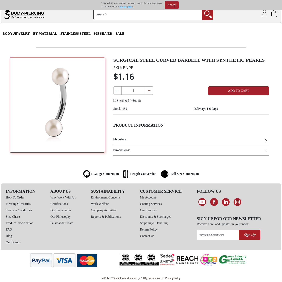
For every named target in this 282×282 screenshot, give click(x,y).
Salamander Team (61, 223)
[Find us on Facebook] (214, 202)
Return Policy (149, 229)
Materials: (120, 139)
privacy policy (126, 6)
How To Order (15, 197)
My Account (148, 197)
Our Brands (13, 242)
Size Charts (13, 216)
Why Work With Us (63, 197)
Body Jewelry (16, 33)
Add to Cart (238, 90)
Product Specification (19, 223)
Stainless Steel (75, 33)
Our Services (148, 210)
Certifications (59, 203)
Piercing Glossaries (18, 203)
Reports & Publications (106, 216)
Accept (171, 5)
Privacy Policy (172, 278)
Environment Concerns (105, 197)
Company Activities (103, 210)
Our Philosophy (60, 216)
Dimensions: (121, 150)
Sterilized (127, 100)
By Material (45, 33)
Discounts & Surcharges (155, 216)
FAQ (9, 229)
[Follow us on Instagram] (237, 202)
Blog (9, 236)
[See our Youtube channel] (202, 202)
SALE (119, 33)
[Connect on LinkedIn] (225, 202)
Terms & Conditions (19, 210)
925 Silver (103, 33)
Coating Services (151, 203)
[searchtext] (147, 14)
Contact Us (147, 236)
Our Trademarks (60, 210)
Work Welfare (100, 203)
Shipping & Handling (154, 223)
